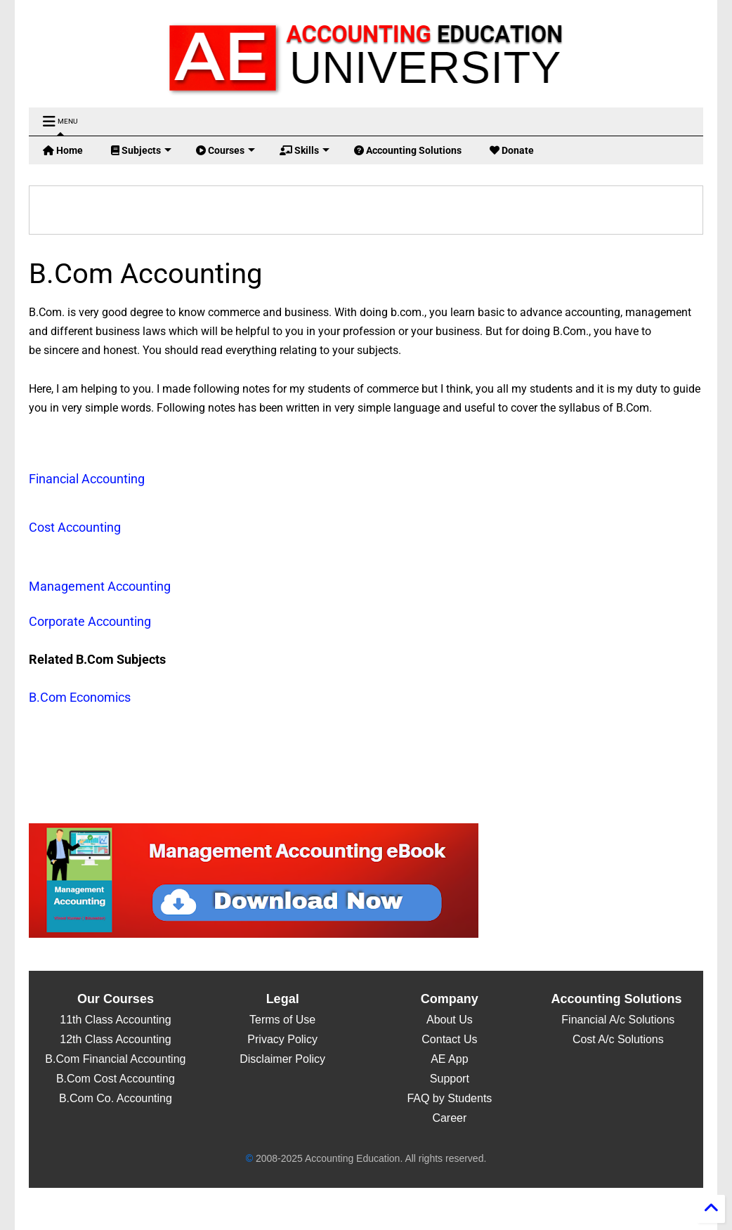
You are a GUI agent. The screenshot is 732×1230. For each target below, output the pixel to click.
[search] (249, 210)
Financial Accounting (87, 478)
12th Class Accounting (115, 1039)
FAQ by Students (449, 1098)
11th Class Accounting (115, 1020)
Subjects (141, 150)
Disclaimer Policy (282, 1059)
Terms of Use (282, 1020)
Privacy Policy (282, 1039)
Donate (512, 150)
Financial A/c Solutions (616, 1020)
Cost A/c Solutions (616, 1039)
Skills (304, 150)
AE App (449, 1059)
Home (63, 150)
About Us (449, 1020)
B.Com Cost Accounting (115, 1079)
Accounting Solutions (408, 150)
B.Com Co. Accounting (115, 1098)
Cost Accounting (75, 527)
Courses (225, 150)
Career (449, 1118)
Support (449, 1079)
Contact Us (449, 1039)
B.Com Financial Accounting (115, 1059)
